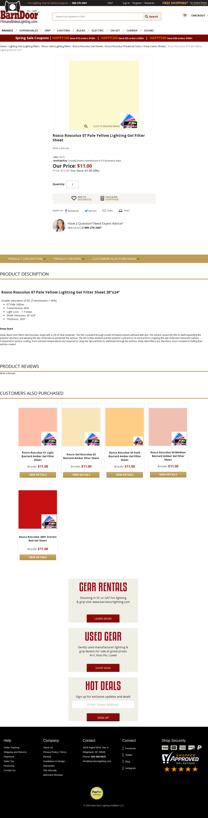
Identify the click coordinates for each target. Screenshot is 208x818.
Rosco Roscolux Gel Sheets (88, 46)
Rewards (149, 3)
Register (137, 3)
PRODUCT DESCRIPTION (25, 259)
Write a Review (61, 148)
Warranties (49, 765)
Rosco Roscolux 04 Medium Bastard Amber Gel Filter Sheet (168, 456)
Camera (132, 30)
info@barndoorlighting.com (97, 761)
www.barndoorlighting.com (111, 602)
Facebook (129, 748)
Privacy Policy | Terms (55, 752)
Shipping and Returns (15, 752)
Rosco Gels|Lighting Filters (56, 46)
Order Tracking (11, 747)
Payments (9, 756)
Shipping (112, 198)
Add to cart (108, 184)
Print (127, 210)
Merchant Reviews (53, 775)
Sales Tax (9, 761)
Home (3, 46)
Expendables (29, 30)
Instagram (129, 768)
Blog (126, 761)
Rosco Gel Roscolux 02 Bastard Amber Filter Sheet (81, 456)
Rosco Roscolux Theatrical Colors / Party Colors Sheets (135, 46)
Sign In (126, 3)
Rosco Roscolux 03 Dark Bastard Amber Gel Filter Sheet (124, 456)
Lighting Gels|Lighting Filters (24, 46)
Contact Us (9, 770)
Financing (9, 765)
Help (110, 3)
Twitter (127, 755)
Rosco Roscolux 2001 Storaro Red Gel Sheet (38, 538)
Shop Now (103, 668)
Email (110, 210)
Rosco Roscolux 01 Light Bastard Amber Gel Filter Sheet (38, 456)
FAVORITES (85, 198)
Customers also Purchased (114, 259)
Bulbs (81, 30)
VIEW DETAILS (38, 474)
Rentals (47, 756)
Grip (48, 30)
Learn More (103, 618)
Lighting (63, 30)
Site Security (50, 770)
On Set (115, 30)
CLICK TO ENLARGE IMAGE (106, 126)
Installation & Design (54, 761)
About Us (48, 747)
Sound (149, 30)
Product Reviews (67, 259)
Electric (98, 30)
